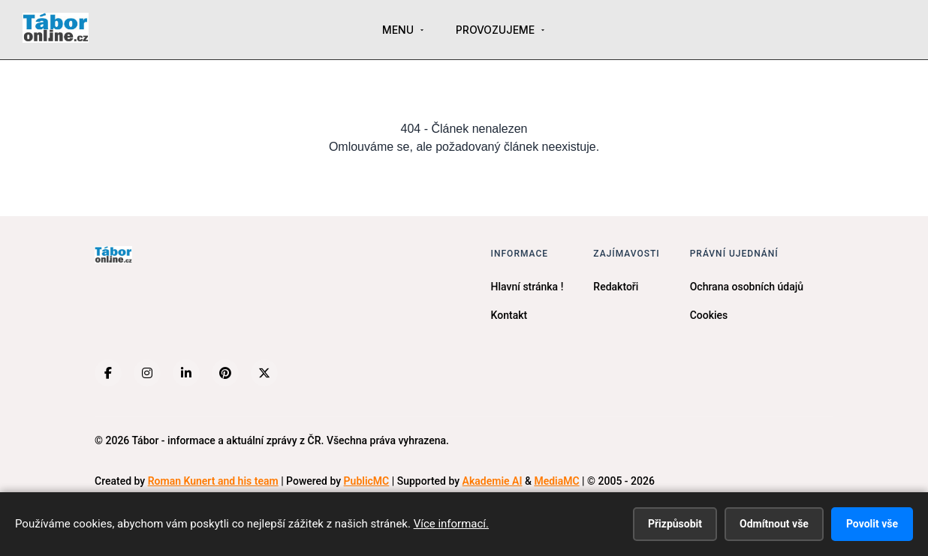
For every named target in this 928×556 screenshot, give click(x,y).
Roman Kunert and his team (213, 481)
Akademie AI (492, 481)
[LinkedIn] (186, 372)
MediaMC (556, 481)
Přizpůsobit (675, 524)
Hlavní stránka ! (527, 287)
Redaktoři (615, 287)
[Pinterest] (225, 372)
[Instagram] (147, 372)
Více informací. (451, 523)
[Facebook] (108, 372)
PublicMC (367, 481)
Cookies (709, 315)
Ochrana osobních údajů (746, 287)
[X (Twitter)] (264, 372)
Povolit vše (872, 524)
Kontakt (509, 315)
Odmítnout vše (774, 524)
